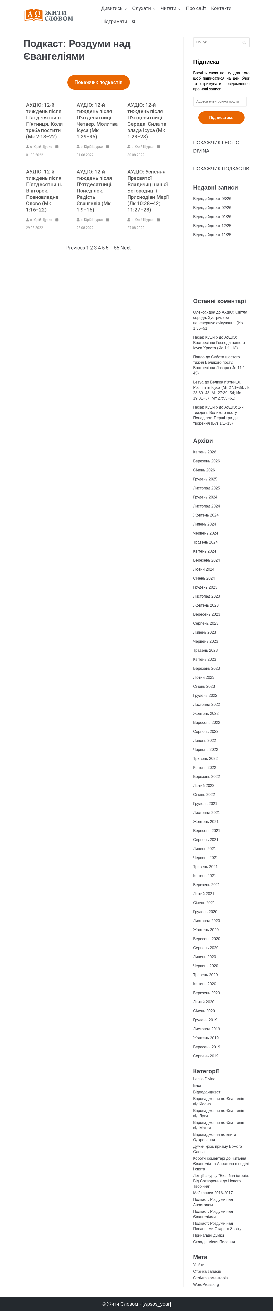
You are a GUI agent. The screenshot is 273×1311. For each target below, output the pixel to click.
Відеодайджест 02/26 (212, 208)
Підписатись (221, 117)
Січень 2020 (204, 1011)
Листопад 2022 (206, 704)
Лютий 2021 (203, 894)
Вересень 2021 (206, 831)
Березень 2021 (206, 885)
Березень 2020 (206, 993)
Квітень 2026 (204, 452)
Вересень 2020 (206, 939)
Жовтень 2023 (206, 605)
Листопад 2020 (206, 921)
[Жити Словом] (49, 15)
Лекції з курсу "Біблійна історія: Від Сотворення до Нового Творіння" (221, 1181)
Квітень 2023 (204, 659)
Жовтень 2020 (206, 930)
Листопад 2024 (206, 506)
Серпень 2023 (206, 623)
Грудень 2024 (205, 497)
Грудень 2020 (205, 912)
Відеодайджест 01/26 (212, 217)
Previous (75, 248)
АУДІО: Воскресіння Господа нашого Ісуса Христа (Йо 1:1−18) (219, 342)
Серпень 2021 (206, 840)
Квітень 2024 (204, 551)
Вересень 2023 (206, 614)
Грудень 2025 (205, 479)
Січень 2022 (204, 795)
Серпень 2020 (206, 948)
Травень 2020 (205, 975)
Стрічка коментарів (210, 1278)
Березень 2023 (206, 668)
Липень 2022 (204, 740)
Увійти (199, 1265)
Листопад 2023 (206, 596)
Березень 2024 (206, 560)
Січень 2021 (204, 903)
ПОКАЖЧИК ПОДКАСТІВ (221, 168)
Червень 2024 (205, 533)
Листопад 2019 (206, 1029)
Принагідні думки (208, 1235)
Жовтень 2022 (206, 713)
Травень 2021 (205, 867)
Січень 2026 (204, 470)
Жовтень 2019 (206, 1038)
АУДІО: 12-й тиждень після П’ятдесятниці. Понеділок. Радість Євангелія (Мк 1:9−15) (95, 191)
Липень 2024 (204, 524)
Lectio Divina (204, 1079)
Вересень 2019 (206, 1047)
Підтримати (114, 21)
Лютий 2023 (203, 677)
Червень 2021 (205, 858)
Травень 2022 (205, 758)
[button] (98, 82)
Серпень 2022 (206, 731)
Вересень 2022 (206, 722)
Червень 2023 (205, 641)
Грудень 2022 (205, 695)
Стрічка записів (207, 1271)
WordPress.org (206, 1284)
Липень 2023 (204, 632)
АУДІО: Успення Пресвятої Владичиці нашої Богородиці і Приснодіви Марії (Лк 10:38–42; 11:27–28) (148, 191)
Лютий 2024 (203, 569)
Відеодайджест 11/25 (212, 235)
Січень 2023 (204, 686)
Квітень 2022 (204, 768)
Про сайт (196, 8)
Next (125, 248)
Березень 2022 (206, 777)
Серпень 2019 (206, 1056)
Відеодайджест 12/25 (212, 226)
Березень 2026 (206, 461)
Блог (197, 1085)
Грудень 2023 (205, 587)
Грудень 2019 (205, 1020)
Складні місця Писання (214, 1242)
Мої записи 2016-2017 (213, 1193)
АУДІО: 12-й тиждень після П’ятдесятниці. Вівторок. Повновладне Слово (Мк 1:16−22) (44, 191)
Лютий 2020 (203, 1002)
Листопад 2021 (206, 813)
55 (116, 248)
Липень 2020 (204, 957)
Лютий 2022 (203, 786)
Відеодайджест (206, 1092)
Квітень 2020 (204, 984)
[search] (134, 21)
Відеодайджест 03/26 (212, 199)
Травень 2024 (205, 542)
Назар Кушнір (205, 337)
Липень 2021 (204, 849)
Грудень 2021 (205, 804)
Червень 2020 (205, 966)
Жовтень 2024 (206, 515)
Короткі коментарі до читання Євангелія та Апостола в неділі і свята (221, 1163)
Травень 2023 (205, 650)
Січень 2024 (204, 578)
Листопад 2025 (206, 488)
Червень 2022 (205, 749)
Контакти (221, 8)
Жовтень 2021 (206, 822)
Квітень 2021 (204, 876)
